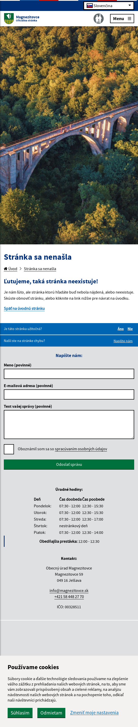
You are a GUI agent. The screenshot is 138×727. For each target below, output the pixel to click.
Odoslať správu (69, 464)
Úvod (10, 268)
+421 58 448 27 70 (69, 596)
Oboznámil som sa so (62, 449)
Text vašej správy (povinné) (28, 406)
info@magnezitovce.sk (69, 590)
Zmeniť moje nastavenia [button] (94, 712)
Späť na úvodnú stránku (24, 308)
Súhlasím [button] (20, 713)
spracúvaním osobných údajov (81, 448)
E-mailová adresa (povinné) (28, 385)
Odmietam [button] (51, 713)
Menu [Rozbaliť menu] (122, 18)
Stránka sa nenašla (40, 268)
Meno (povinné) (18, 364)
